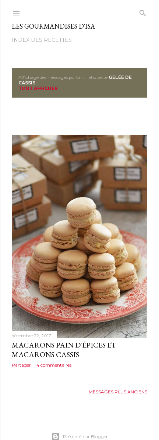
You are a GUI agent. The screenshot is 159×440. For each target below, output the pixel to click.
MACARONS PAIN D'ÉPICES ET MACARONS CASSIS (64, 349)
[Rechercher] (142, 11)
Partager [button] (21, 365)
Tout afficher (38, 88)
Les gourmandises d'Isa (53, 26)
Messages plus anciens (118, 391)
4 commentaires (53, 365)
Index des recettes (42, 40)
